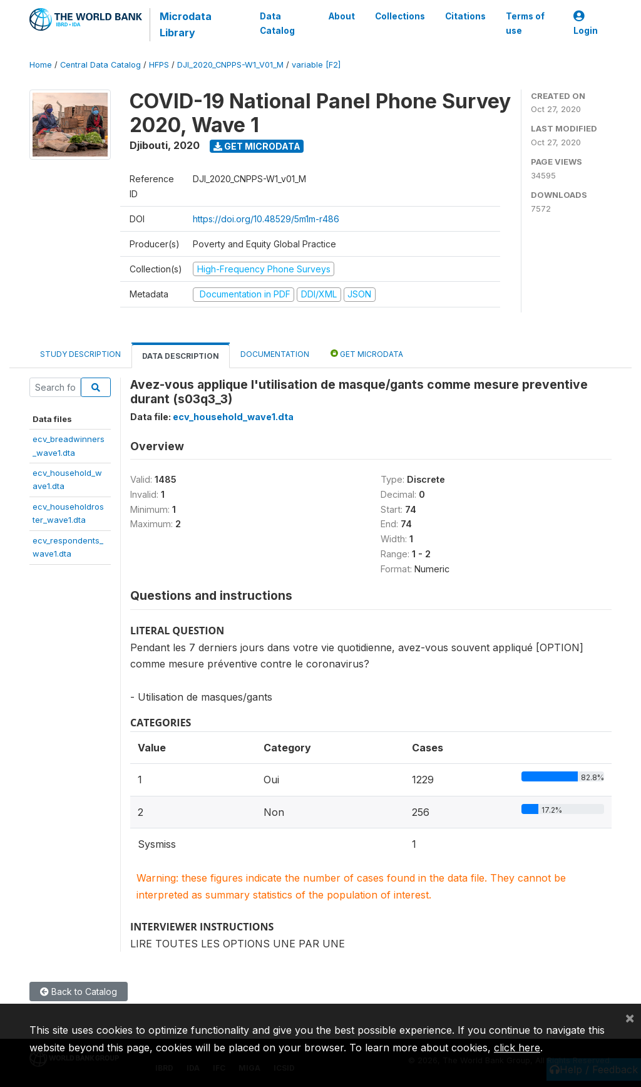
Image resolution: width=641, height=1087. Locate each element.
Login (585, 23)
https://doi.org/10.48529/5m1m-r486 (266, 219)
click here (517, 1047)
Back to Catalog (78, 991)
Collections (400, 16)
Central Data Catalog (100, 65)
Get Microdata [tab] (367, 353)
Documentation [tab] (274, 354)
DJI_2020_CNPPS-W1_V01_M (230, 65)
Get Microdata (256, 146)
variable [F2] (316, 65)
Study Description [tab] (80, 354)
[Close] (630, 1017)
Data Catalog (277, 23)
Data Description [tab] (180, 356)
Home (40, 65)
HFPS (159, 65)
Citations (465, 16)
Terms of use (525, 23)
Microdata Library (186, 24)
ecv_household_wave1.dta (233, 416)
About (342, 16)
